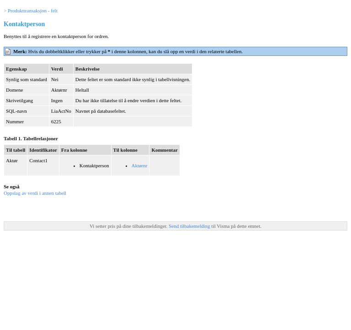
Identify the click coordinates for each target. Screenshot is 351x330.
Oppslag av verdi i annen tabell (35, 193)
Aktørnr (140, 165)
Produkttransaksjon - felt (33, 10)
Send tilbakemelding (190, 226)
